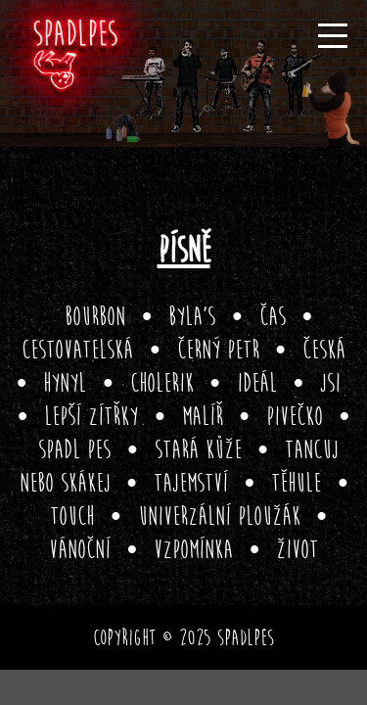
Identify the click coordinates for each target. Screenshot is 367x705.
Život (297, 550)
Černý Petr (218, 350)
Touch (72, 516)
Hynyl (64, 383)
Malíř (202, 416)
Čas (272, 317)
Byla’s (191, 317)
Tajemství (191, 483)
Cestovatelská (77, 350)
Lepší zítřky (91, 416)
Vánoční (80, 550)
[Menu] (332, 36)
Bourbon (95, 317)
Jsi (330, 383)
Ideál (257, 383)
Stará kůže (198, 450)
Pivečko (294, 416)
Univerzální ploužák (219, 516)
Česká (323, 350)
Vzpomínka (193, 550)
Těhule (296, 483)
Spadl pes (74, 450)
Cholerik (162, 383)
